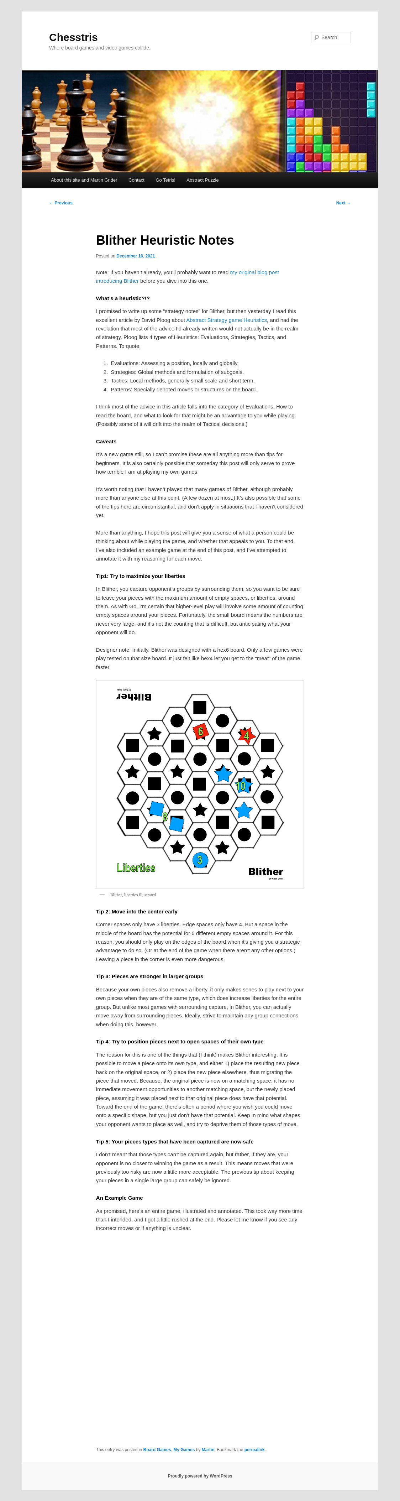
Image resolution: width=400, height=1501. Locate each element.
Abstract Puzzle (202, 180)
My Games (184, 1449)
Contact (136, 180)
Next (343, 202)
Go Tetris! (165, 180)
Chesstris (73, 37)
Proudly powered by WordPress (200, 1476)
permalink (254, 1449)
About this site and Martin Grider (84, 180)
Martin (208, 1449)
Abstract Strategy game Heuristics (226, 320)
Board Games (157, 1449)
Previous (61, 202)
